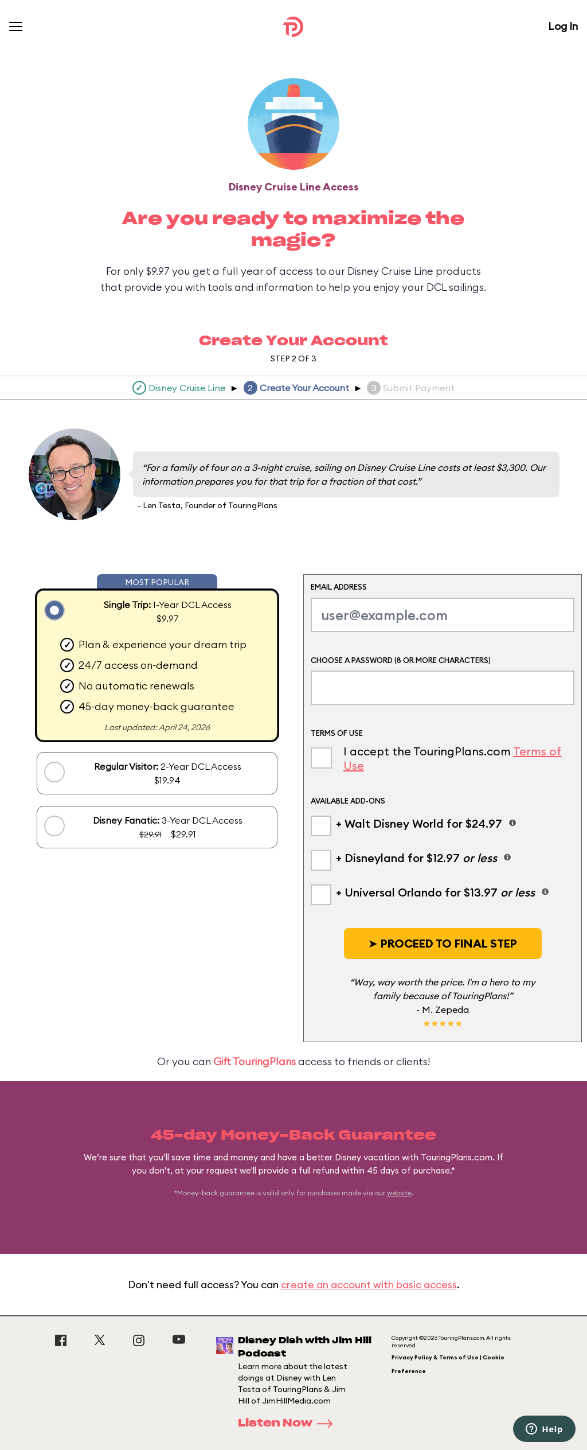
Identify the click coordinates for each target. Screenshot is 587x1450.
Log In (563, 26)
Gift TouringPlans (254, 1061)
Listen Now (289, 1423)
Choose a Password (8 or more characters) (401, 660)
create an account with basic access (369, 1284)
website (399, 1192)
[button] (443, 943)
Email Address (339, 586)
